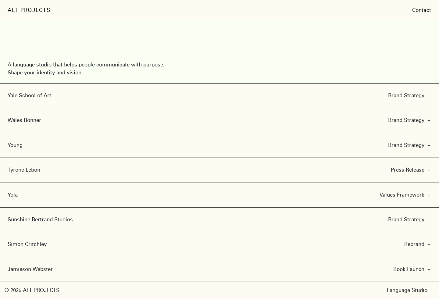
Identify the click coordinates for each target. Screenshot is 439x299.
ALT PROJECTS (29, 10)
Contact (421, 10)
